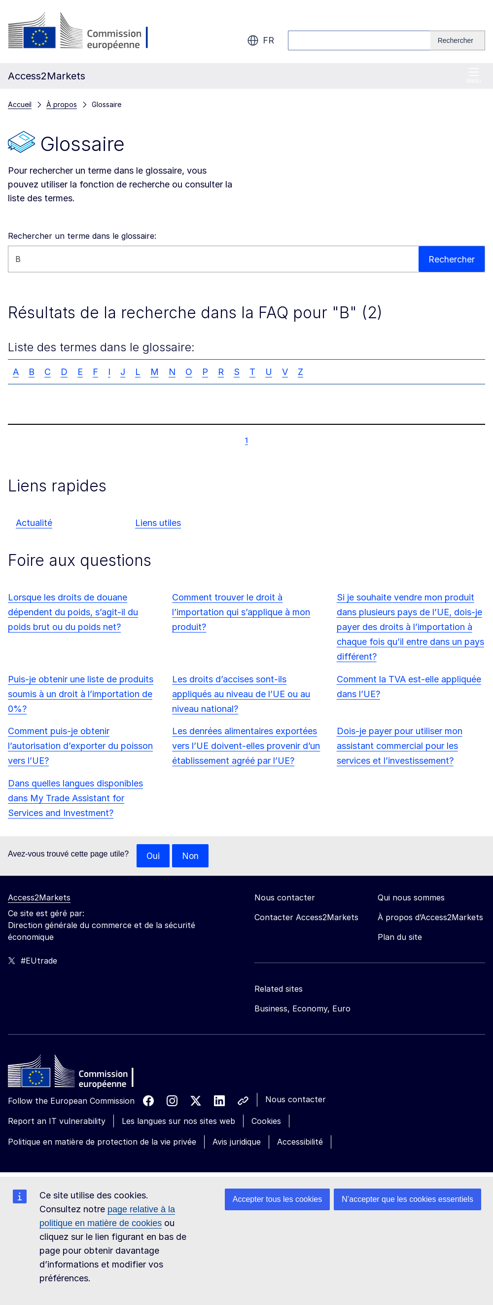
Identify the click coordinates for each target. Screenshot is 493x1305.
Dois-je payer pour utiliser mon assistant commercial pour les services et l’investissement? (399, 746)
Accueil (20, 104)
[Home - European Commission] (79, 1074)
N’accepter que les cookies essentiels (407, 1199)
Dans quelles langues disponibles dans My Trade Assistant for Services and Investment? (75, 798)
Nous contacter (295, 1100)
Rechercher (451, 259)
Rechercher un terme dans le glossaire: (82, 236)
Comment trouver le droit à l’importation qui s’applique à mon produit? (241, 612)
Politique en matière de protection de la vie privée (102, 1142)
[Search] (457, 40)
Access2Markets (39, 898)
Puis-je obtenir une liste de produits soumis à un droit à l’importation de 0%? (80, 694)
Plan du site (400, 937)
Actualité (34, 523)
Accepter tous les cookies (277, 1199)
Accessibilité (300, 1142)
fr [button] (260, 40)
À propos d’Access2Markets (430, 918)
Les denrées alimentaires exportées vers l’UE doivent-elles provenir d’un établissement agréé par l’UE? (246, 746)
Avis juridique (236, 1142)
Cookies (266, 1121)
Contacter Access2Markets (306, 918)
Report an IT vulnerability (57, 1121)
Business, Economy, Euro (302, 1009)
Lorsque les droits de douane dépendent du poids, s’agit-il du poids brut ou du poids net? (73, 612)
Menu (473, 75)
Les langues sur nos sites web (178, 1121)
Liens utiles (158, 523)
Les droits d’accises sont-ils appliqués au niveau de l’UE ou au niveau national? (241, 694)
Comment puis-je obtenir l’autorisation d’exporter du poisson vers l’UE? (80, 746)
